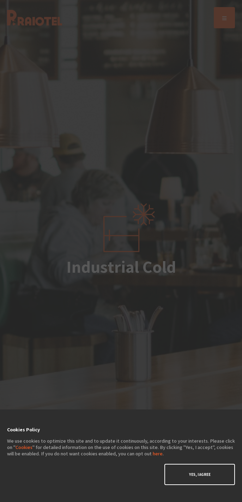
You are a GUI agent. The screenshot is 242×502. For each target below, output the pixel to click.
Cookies (24, 447)
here (158, 453)
